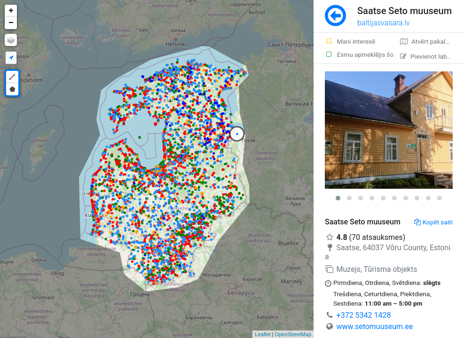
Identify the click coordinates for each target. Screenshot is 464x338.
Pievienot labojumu (432, 56)
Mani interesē (350, 41)
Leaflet (262, 334)
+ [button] (11, 10)
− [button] (11, 23)
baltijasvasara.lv (383, 22)
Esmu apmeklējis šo (357, 54)
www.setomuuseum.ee (375, 326)
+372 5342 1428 (364, 315)
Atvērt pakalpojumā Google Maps (432, 41)
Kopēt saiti (433, 222)
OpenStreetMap (293, 334)
